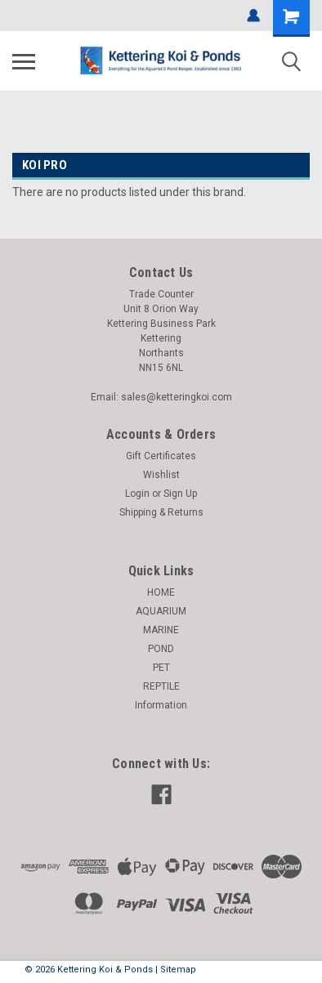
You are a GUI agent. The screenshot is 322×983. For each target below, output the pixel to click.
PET (161, 667)
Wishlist (161, 474)
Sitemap (178, 969)
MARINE (161, 630)
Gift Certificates (161, 456)
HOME (161, 592)
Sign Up (180, 493)
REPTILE (161, 686)
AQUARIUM (161, 611)
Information (161, 705)
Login (137, 493)
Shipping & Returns (161, 512)
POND (161, 649)
